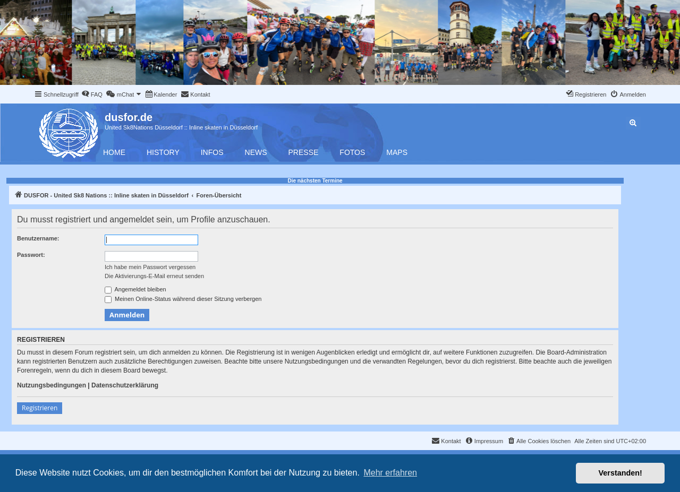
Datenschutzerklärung (124, 385)
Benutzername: (38, 238)
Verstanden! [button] (620, 473)
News (256, 152)
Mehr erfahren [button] (390, 472)
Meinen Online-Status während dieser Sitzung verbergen (183, 299)
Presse (303, 152)
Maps (396, 152)
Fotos (352, 152)
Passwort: (31, 255)
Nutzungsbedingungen (51, 385)
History (163, 152)
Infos (212, 152)
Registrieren (39, 407)
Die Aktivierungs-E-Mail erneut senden (154, 276)
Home (114, 152)
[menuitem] (92, 94)
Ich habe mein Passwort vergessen (150, 267)
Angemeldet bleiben (135, 290)
